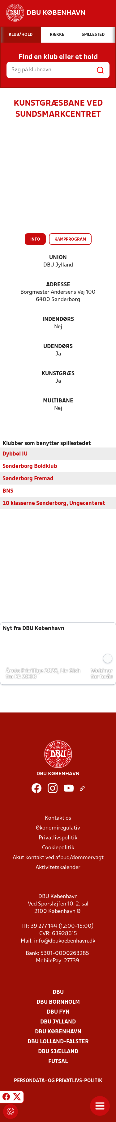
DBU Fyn (58, 1012)
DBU (58, 992)
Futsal (58, 1061)
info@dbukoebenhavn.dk (64, 941)
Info (35, 239)
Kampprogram (70, 239)
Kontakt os (58, 818)
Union (58, 257)
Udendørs (58, 346)
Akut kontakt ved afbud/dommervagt (58, 857)
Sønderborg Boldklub (29, 466)
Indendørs (58, 319)
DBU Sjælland (58, 1051)
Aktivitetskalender (58, 867)
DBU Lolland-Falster (58, 1041)
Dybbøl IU (15, 454)
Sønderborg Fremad (28, 478)
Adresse (58, 285)
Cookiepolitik (58, 848)
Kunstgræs (58, 373)
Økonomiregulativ (58, 828)
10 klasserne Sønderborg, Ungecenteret (53, 503)
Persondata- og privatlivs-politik (58, 1081)
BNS (7, 491)
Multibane (58, 401)
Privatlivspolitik (58, 838)
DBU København (58, 1032)
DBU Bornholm (58, 1002)
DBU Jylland (58, 1022)
